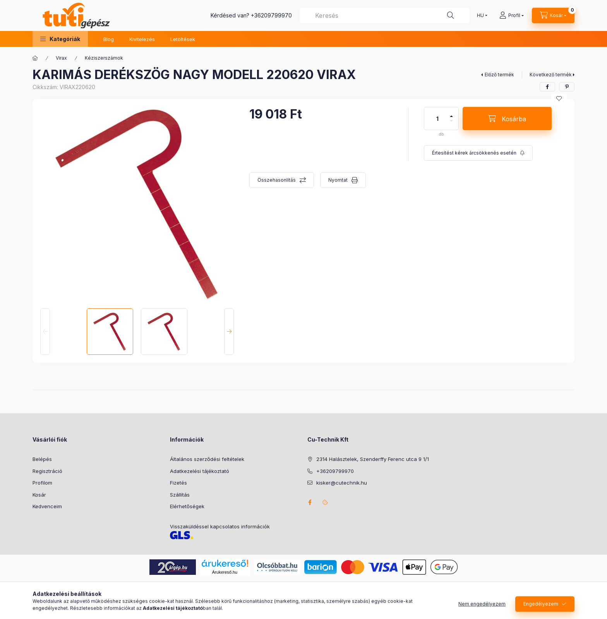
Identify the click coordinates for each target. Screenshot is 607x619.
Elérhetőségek (187, 506)
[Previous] (45, 331)
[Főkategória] (35, 58)
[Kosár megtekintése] (553, 15)
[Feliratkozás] (478, 153)
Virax (61, 58)
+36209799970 (271, 15)
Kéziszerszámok (104, 58)
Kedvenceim (47, 506)
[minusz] (451, 124)
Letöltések (182, 39)
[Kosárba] (507, 118)
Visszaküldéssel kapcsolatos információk (220, 526)
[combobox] (385, 15)
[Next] (229, 331)
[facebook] (547, 86)
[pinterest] (566, 86)
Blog (108, 39)
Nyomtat (338, 180)
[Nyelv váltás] (480, 15)
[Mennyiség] (437, 118)
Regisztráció (47, 471)
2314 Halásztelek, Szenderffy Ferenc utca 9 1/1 (372, 459)
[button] (60, 39)
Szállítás (180, 495)
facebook (309, 502)
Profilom (42, 483)
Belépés (42, 459)
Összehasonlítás (276, 180)
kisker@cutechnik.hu (341, 483)
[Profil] (511, 15)
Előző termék (499, 74)
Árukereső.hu (224, 572)
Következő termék (551, 74)
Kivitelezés (142, 39)
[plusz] (451, 113)
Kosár (39, 495)
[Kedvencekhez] (559, 98)
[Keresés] (450, 15)
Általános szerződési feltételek (207, 459)
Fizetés (178, 483)
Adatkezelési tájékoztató (199, 471)
